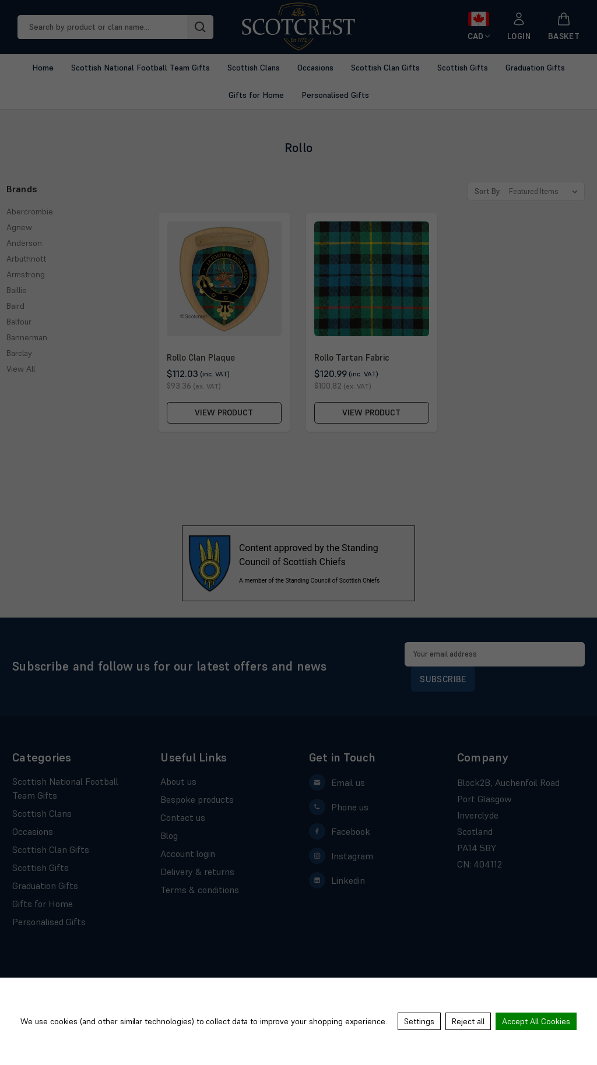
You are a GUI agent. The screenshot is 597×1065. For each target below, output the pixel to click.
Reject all (468, 1021)
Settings (419, 1021)
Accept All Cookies (536, 1021)
